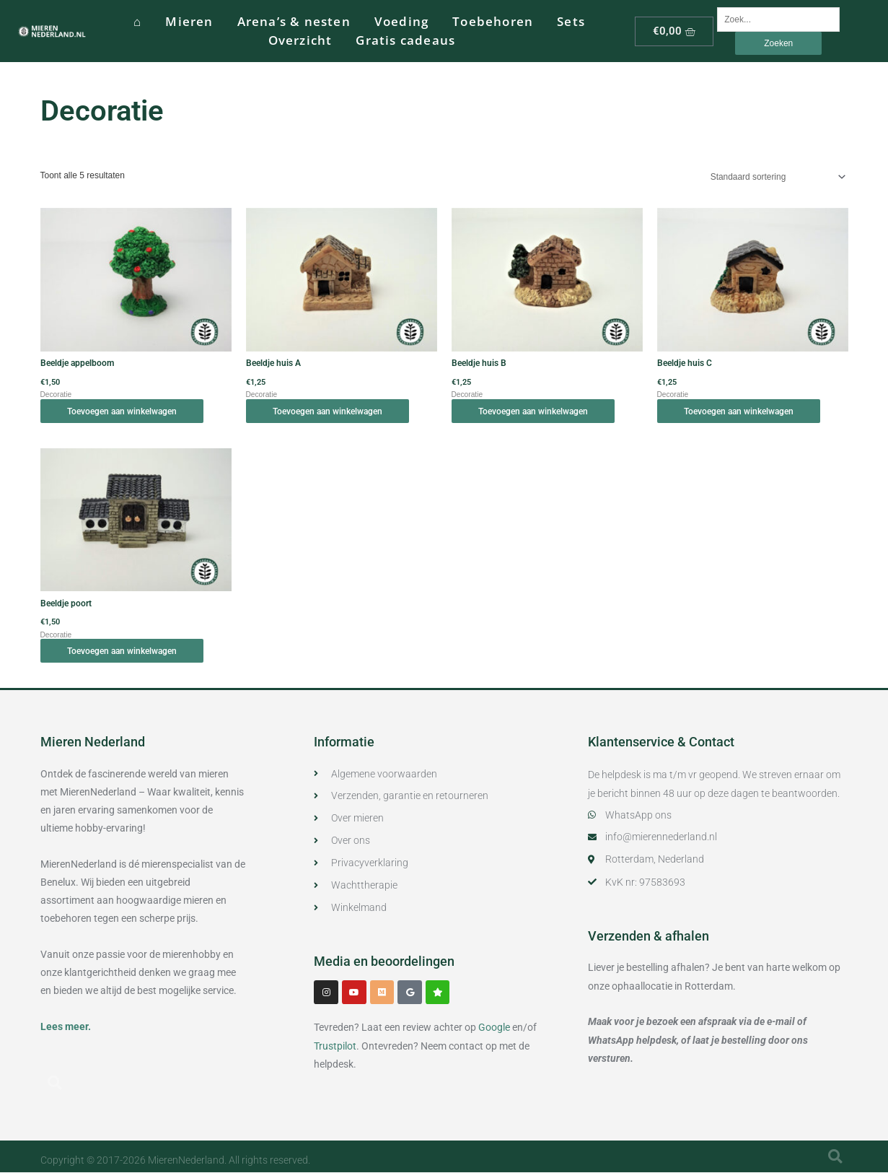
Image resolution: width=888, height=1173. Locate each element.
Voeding (401, 21)
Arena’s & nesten (294, 21)
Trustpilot (335, 1046)
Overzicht (300, 40)
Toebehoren (492, 21)
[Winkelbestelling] (775, 176)
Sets (571, 21)
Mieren (189, 21)
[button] (54, 1082)
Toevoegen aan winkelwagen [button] (124, 411)
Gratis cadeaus (405, 40)
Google (494, 1028)
